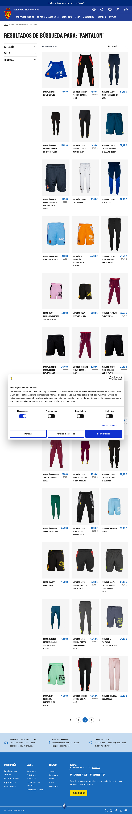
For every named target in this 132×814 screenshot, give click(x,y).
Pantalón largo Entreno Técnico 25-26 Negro (108, 477)
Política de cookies (35, 789)
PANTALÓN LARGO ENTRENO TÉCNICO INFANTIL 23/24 (79, 148)
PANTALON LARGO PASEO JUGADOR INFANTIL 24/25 (79, 531)
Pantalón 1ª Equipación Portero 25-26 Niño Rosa (51, 316)
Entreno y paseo (53, 777)
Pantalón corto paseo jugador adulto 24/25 (108, 370)
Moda (77, 17)
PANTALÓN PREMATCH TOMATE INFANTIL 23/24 (80, 370)
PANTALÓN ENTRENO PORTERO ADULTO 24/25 (80, 699)
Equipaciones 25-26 (25, 17)
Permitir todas (103, 434)
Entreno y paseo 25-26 (48, 17)
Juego (52, 771)
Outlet (112, 17)
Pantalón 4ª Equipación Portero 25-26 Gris (109, 642)
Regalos (102, 17)
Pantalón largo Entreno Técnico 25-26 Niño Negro (50, 148)
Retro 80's (67, 17)
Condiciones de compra (33, 784)
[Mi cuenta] (118, 10)
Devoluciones (10, 786)
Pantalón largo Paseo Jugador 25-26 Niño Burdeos (80, 477)
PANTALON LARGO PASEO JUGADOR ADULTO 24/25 (108, 259)
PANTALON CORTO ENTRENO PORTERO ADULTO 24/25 (80, 585)
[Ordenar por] (118, 46)
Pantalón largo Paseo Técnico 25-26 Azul (110, 94)
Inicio (6, 24)
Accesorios (88, 17)
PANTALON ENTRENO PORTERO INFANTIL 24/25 (80, 94)
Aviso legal (31, 771)
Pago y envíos (10, 782)
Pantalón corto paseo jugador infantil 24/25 (49, 370)
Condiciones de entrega (10, 772)
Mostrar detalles (109, 425)
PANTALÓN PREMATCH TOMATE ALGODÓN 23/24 (51, 477)
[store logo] (7, 13)
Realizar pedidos (11, 778)
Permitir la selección (66, 434)
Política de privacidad (31, 777)
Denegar (28, 434)
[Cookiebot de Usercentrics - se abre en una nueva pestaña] (111, 378)
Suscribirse (79, 793)
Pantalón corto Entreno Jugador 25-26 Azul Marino (109, 148)
